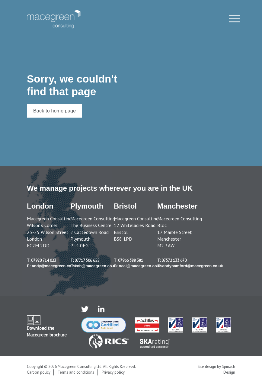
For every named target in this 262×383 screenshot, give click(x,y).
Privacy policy (113, 372)
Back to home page (54, 110)
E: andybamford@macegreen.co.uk (190, 266)
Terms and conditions (76, 372)
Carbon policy (38, 372)
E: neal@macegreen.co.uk (138, 266)
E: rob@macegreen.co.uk (93, 266)
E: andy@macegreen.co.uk (52, 266)
